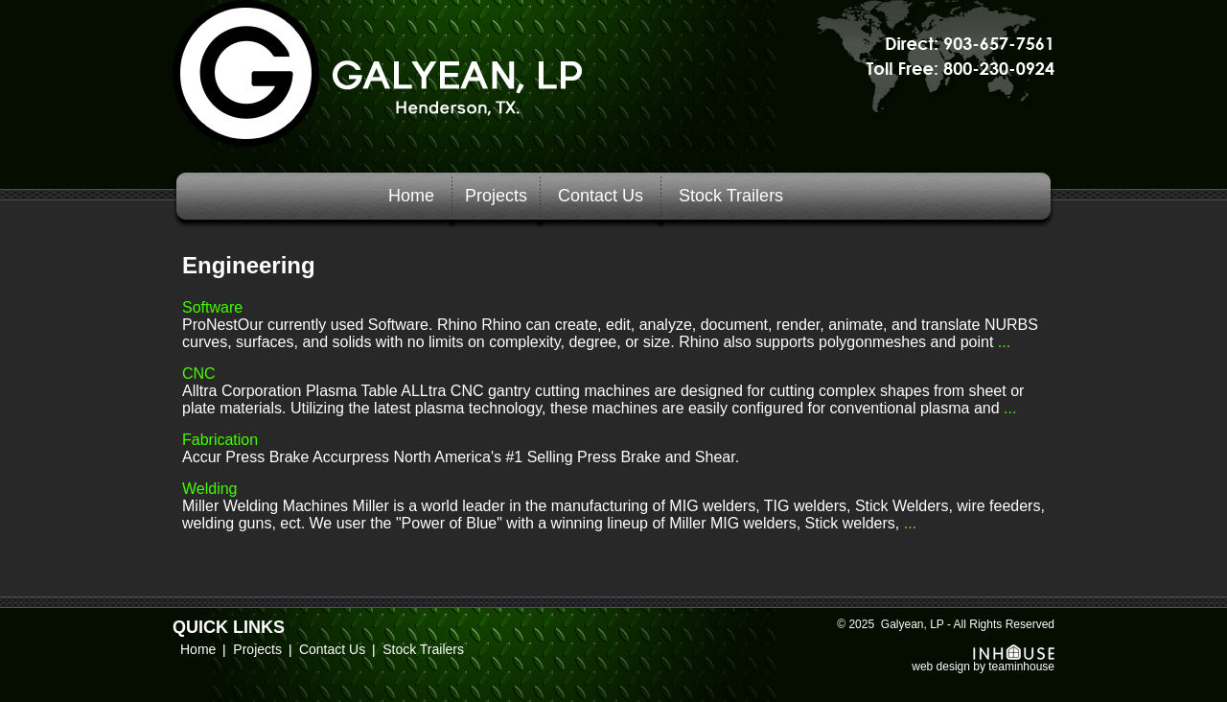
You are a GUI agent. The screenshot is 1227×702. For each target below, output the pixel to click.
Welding (210, 488)
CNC (199, 373)
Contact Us (600, 195)
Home (411, 195)
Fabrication (220, 440)
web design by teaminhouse (983, 661)
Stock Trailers (731, 195)
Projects (496, 195)
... (1001, 342)
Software (212, 307)
